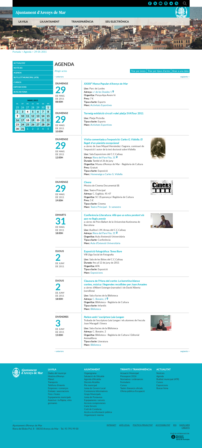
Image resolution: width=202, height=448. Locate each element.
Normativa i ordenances (131, 379)
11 (27, 116)
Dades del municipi (57, 373)
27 (37, 124)
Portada (17, 51)
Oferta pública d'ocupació (132, 391)
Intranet (111, 425)
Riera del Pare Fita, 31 (104, 157)
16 (17, 120)
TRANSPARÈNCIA (82, 21)
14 (42, 116)
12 (32, 116)
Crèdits (186, 427)
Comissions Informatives (96, 391)
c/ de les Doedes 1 (102, 91)
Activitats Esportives (101, 105)
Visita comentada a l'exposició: (113, 141)
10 (22, 116)
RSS (174, 425)
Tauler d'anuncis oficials (131, 388)
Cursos (17, 82)
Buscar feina (20, 92)
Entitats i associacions (58, 391)
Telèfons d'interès (56, 385)
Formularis (125, 382)
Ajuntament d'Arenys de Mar (40, 12)
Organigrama (90, 373)
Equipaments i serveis (94, 400)
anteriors (59, 77)
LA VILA (23, 21)
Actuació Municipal (129, 373)
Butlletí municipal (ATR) (26, 77)
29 (48, 124)
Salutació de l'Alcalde (94, 376)
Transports (53, 382)
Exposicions (20, 87)
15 (48, 116)
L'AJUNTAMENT (49, 21)
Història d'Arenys (56, 376)
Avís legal (124, 425)
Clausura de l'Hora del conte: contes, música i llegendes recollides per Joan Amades (115, 282)
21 (42, 120)
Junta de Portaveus (93, 397)
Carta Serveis (90, 405)
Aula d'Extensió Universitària (105, 243)
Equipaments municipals (59, 397)
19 (32, 120)
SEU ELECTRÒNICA (117, 21)
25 (27, 124)
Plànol (51, 379)
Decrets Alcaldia (91, 382)
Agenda (27, 51)
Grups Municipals (92, 394)
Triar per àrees (138, 71)
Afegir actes (61, 71)
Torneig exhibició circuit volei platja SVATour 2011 (113, 113)
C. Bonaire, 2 (99, 298)
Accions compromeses (95, 403)
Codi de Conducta (92, 409)
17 (22, 120)
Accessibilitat (163, 425)
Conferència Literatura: (114, 216)
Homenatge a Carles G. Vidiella (106, 174)
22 (48, 120)
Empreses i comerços (58, 388)
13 (37, 116)
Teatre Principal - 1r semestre (106, 207)
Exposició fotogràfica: (103, 251)
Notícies (18, 68)
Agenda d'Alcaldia (92, 379)
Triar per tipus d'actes (159, 71)
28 (42, 124)
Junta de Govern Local (95, 388)
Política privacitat (143, 425)
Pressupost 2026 (128, 376)
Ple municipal (90, 385)
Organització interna (94, 414)
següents (185, 77)
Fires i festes (54, 394)
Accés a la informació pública (98, 412)
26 (32, 124)
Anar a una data (180, 71)
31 (22, 129)
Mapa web (184, 425)
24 (22, 124)
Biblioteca (96, 309)
